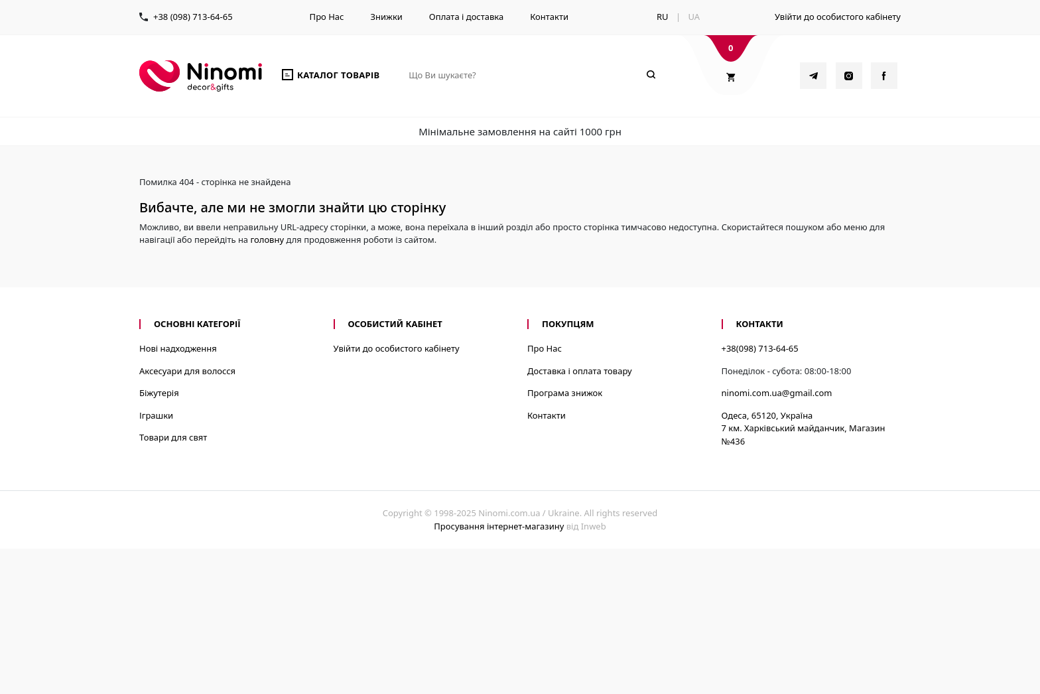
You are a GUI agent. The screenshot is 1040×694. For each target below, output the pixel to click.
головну (267, 239)
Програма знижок (564, 393)
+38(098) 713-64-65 (760, 348)
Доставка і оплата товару (579, 371)
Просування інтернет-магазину (499, 526)
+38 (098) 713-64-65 (193, 17)
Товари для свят (173, 437)
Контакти (549, 17)
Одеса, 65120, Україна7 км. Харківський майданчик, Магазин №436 (803, 428)
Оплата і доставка (466, 17)
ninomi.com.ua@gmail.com (777, 393)
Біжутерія (159, 393)
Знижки (386, 17)
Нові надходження (178, 348)
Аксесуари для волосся (187, 371)
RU (663, 17)
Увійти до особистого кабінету (838, 17)
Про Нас (327, 17)
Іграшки (156, 415)
